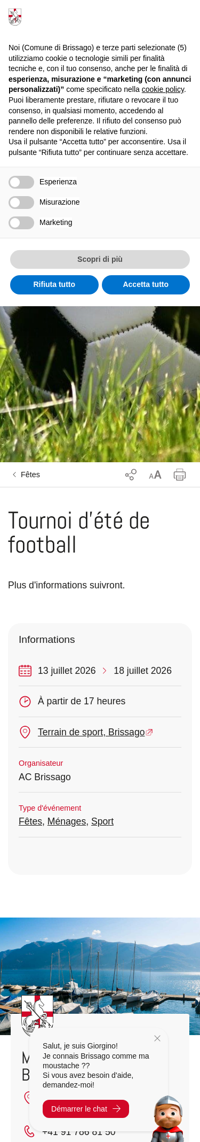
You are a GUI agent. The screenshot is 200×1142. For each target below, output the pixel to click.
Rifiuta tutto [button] (54, 284)
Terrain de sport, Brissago (91, 732)
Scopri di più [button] (100, 259)
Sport (102, 821)
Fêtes (30, 474)
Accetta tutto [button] (146, 284)
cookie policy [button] (163, 89)
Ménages (66, 821)
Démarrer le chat (86, 1109)
